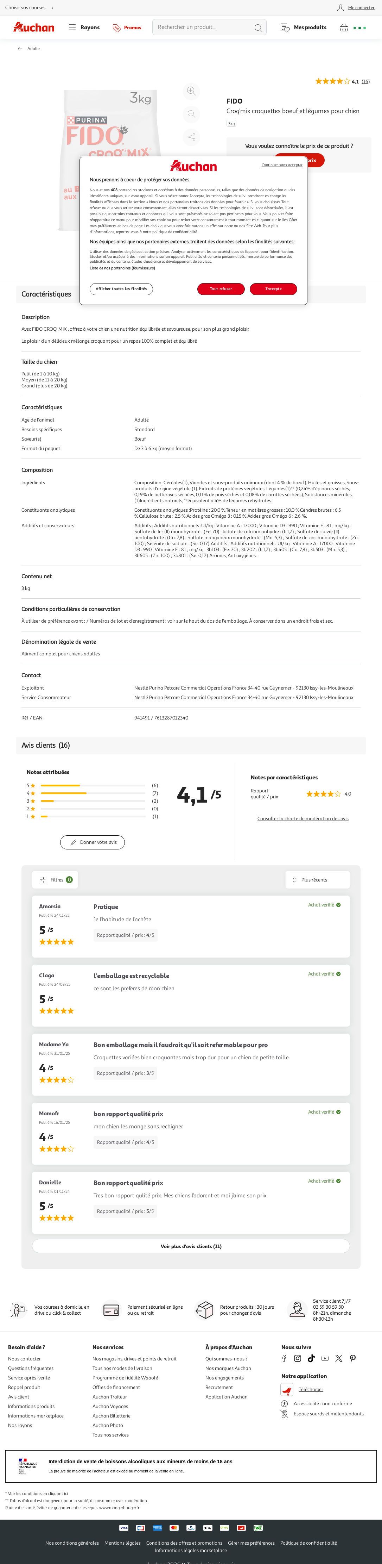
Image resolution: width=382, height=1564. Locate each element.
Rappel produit (24, 1387)
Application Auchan (226, 1397)
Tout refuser (221, 288)
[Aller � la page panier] (352, 27)
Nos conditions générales (72, 1543)
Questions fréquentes (30, 1368)
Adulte (33, 48)
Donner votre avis (98, 842)
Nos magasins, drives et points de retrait (135, 1359)
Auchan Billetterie (111, 1416)
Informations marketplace (36, 1416)
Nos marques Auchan (228, 1368)
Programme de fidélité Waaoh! (125, 1378)
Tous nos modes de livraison (122, 1368)
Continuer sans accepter (282, 165)
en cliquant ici (55, 1493)
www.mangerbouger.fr (119, 1507)
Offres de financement (116, 1387)
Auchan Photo (108, 1425)
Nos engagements (224, 1378)
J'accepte (273, 288)
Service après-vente (29, 1378)
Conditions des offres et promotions (184, 1543)
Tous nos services (111, 1435)
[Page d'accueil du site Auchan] (36, 27)
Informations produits (31, 1406)
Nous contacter (24, 1359)
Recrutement (219, 1387)
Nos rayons (20, 1425)
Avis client (18, 1397)
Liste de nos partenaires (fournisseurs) (122, 268)
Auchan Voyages (110, 1406)
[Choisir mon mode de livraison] (32, 7)
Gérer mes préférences (251, 1543)
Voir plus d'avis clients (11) (191, 1246)
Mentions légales (122, 1543)
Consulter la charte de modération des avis (303, 819)
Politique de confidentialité (308, 1543)
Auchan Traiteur (110, 1397)
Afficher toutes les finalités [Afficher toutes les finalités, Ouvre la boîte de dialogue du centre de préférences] (121, 288)
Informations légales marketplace (191, 1550)
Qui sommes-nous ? (226, 1359)
